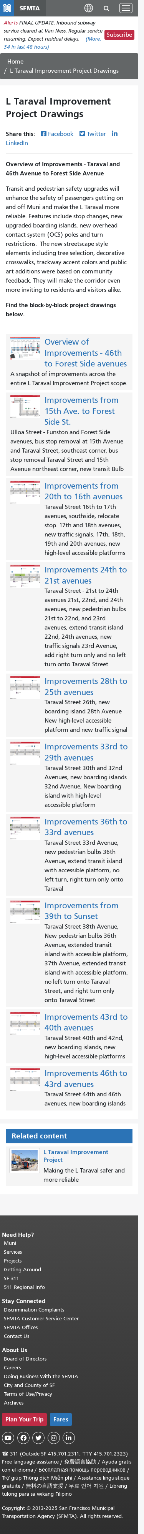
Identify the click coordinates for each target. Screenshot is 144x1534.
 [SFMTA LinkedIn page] (68, 1438)
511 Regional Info (24, 1287)
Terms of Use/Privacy (28, 1394)
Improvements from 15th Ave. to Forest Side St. (82, 411)
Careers (12, 1367)
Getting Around (22, 1269)
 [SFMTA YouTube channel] (8, 1438)
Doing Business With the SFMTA (41, 1376)
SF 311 (11, 1278)
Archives (13, 1403)
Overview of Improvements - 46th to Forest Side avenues (86, 353)
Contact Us (16, 1336)
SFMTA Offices (21, 1327)
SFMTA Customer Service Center (41, 1318)
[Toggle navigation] (125, 8)
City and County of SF (29, 1385)
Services (13, 1252)
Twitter (96, 134)
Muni (10, 1243)
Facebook (60, 134)
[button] (88, 8)
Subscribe (119, 34)
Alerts (11, 23)
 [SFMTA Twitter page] (38, 1438)
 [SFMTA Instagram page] (53, 1438)
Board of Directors (25, 1359)
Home (15, 61)
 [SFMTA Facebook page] (23, 1438)
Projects (13, 1261)
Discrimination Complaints (34, 1310)
